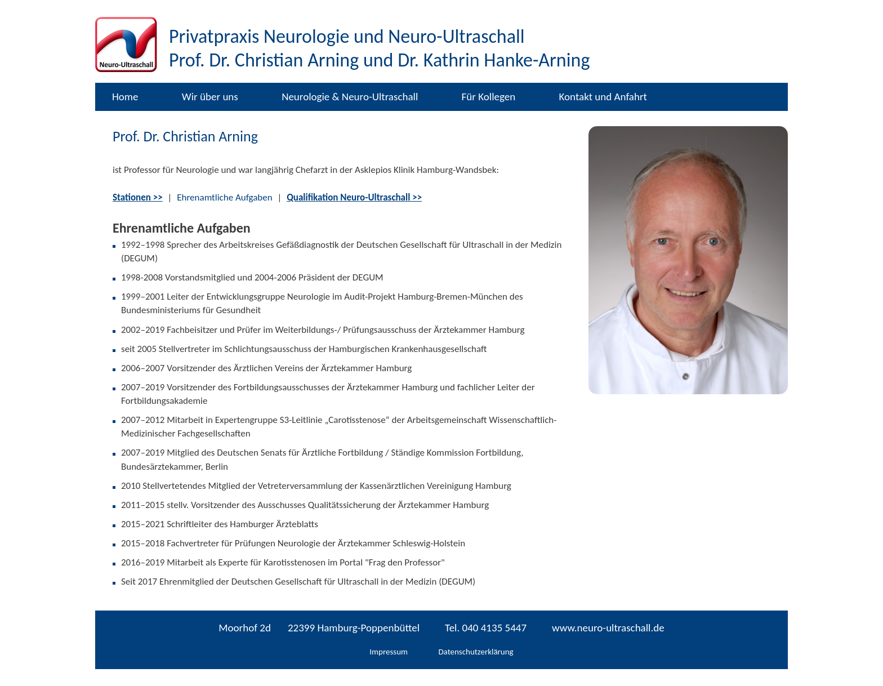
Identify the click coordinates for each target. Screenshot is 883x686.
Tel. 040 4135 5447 (486, 627)
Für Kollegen (489, 96)
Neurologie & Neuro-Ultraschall (350, 96)
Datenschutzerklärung (475, 652)
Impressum (388, 652)
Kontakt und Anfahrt (603, 96)
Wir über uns (210, 96)
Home (125, 96)
